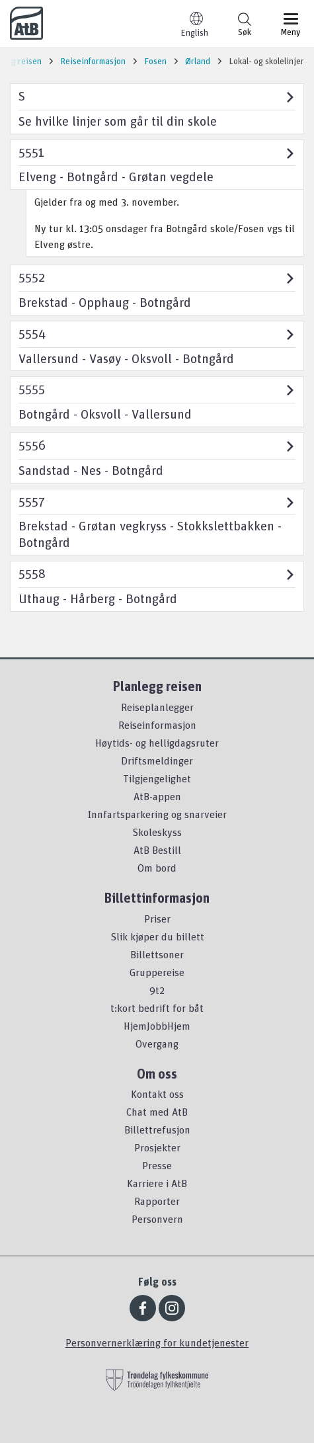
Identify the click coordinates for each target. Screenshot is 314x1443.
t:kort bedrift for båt (157, 1007)
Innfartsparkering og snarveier (157, 814)
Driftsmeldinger (157, 760)
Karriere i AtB (157, 1183)
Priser (157, 918)
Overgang (157, 1043)
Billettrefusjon (157, 1129)
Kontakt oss (157, 1093)
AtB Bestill (157, 849)
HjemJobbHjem (157, 1025)
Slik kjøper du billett (157, 936)
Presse (157, 1165)
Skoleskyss (157, 832)
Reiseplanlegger (157, 707)
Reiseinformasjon (157, 724)
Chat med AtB (157, 1111)
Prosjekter (157, 1147)
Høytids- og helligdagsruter (157, 742)
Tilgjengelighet (157, 778)
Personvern (157, 1218)
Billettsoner (157, 954)
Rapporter (157, 1201)
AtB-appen (157, 796)
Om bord (157, 867)
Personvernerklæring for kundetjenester (157, 1342)
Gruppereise (157, 972)
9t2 (157, 990)
